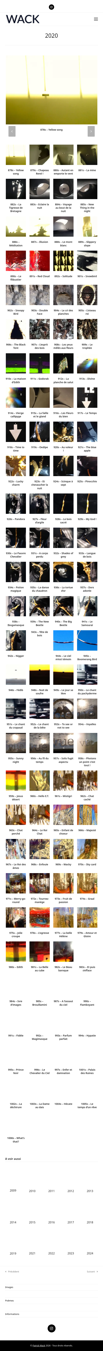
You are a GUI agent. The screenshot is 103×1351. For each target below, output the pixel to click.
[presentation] (12, 131)
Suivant (92, 1271)
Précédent (12, 1271)
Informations (12, 1314)
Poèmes (9, 1300)
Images (9, 1287)
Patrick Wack (39, 1345)
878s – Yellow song (51, 129)
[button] (96, 19)
